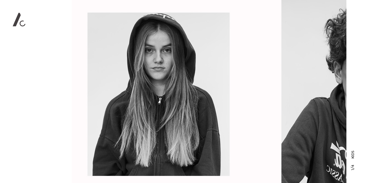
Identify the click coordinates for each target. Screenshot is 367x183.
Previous (130, 91)
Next (288, 91)
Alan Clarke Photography (19, 19)
